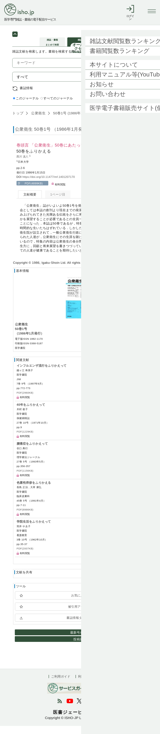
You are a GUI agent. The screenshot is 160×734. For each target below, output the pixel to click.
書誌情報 (26, 96)
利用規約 (84, 684)
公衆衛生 (38, 121)
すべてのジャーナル (57, 106)
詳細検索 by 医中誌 (133, 106)
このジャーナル (26, 106)
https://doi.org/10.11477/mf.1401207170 (48, 184)
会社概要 (105, 684)
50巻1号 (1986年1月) (70, 121)
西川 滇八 (22, 164)
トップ (18, 121)
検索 (137, 85)
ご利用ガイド (60, 684)
